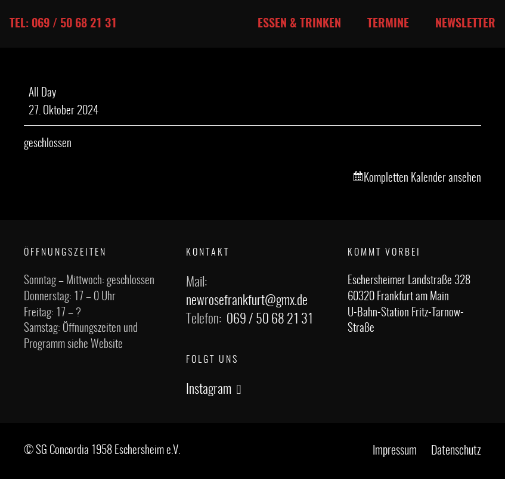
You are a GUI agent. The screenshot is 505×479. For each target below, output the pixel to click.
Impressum (395, 451)
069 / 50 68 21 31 (270, 319)
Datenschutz (456, 451)
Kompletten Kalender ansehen (422, 178)
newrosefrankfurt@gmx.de (247, 300)
